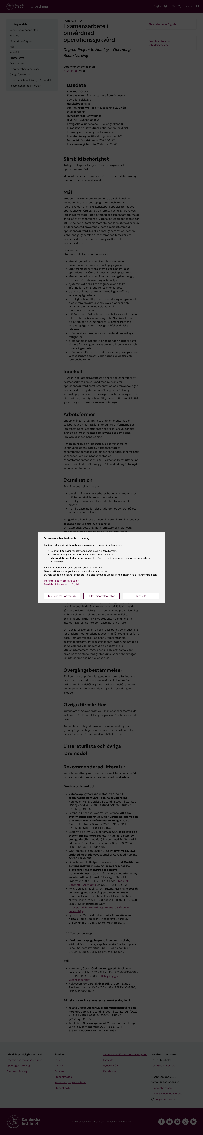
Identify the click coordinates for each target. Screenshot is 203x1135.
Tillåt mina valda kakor (102, 596)
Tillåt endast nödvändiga (62, 596)
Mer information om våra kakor (61, 580)
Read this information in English (61, 584)
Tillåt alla (141, 596)
